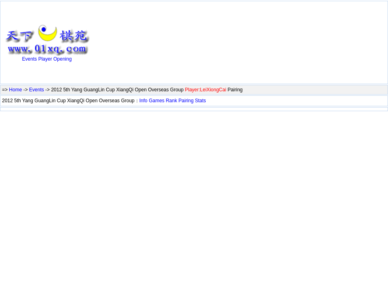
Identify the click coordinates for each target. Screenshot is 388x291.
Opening (62, 59)
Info (143, 100)
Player (45, 59)
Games (156, 100)
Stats (200, 100)
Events (29, 59)
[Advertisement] (134, 43)
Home (15, 90)
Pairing (186, 100)
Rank (171, 100)
